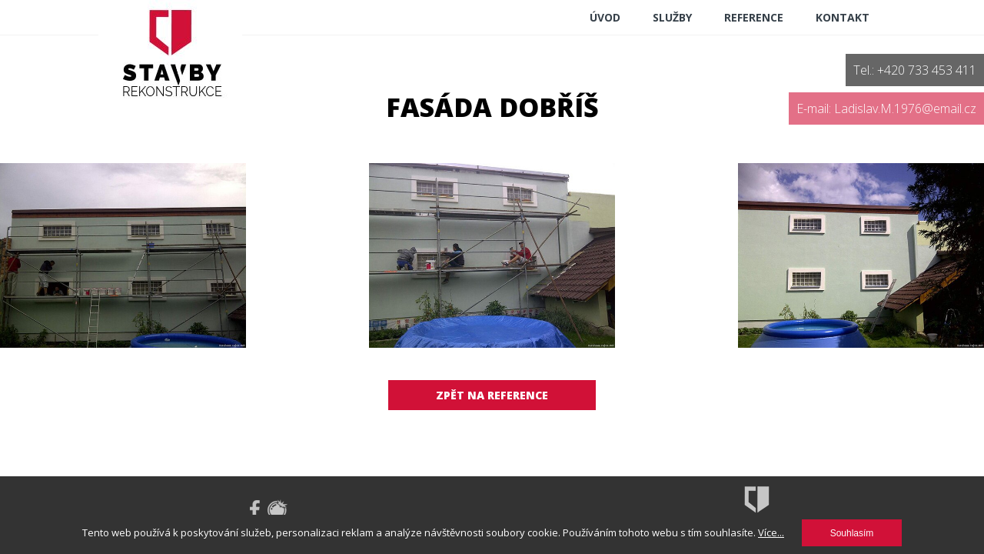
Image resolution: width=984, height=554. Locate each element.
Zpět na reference (492, 395)
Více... (771, 532)
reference (753, 17)
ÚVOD (605, 17)
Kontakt (842, 17)
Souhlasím (852, 533)
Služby (672, 17)
